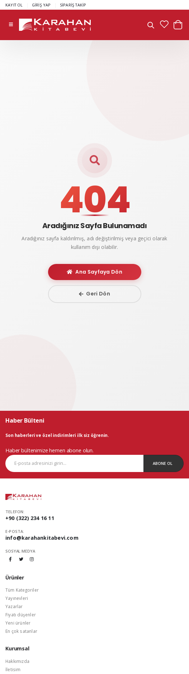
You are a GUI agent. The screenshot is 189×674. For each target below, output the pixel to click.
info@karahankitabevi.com (42, 537)
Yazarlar (14, 606)
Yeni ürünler (17, 623)
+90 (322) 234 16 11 (29, 518)
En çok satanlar (21, 631)
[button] (150, 26)
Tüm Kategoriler (22, 590)
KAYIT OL (14, 5)
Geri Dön (94, 293)
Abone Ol (163, 463)
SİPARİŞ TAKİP (73, 5)
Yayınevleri (16, 598)
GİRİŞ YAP (41, 5)
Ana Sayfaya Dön (94, 271)
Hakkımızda (17, 661)
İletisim (13, 669)
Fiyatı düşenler (20, 614)
